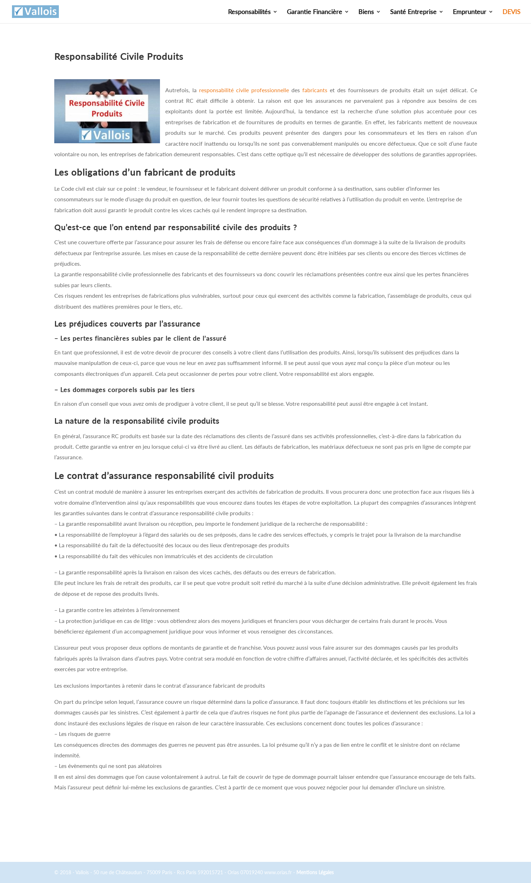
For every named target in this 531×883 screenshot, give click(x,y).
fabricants (314, 90)
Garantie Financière (314, 12)
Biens (366, 12)
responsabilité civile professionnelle (244, 90)
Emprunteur (469, 12)
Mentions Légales (315, 872)
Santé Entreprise (413, 12)
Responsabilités (249, 12)
